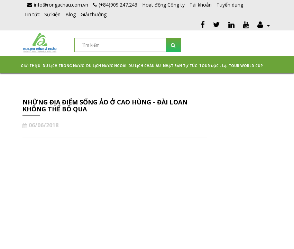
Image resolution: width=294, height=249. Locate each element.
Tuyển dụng (230, 4)
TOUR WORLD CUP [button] (246, 65)
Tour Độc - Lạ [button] (213, 65)
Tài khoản (201, 4)
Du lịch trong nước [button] (63, 65)
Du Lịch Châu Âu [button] (144, 65)
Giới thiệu (30, 65)
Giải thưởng (94, 14)
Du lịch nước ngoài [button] (106, 65)
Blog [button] (70, 14)
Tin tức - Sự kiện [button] (42, 14)
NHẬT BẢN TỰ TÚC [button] (180, 65)
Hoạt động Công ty (163, 4)
